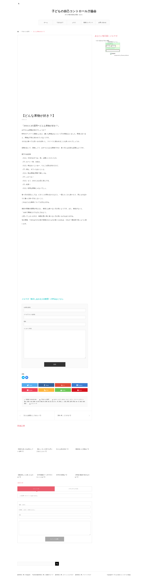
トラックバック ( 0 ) (73, 488)
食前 (81, 401)
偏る (25, 401)
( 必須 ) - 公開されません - (27, 509)
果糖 (41, 401)
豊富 (68, 401)
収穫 (28, 401)
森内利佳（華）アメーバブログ (83, 574)
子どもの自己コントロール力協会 (74, 11)
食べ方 (77, 401)
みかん (63, 399)
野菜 (74, 401)
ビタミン (81, 399)
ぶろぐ (74, 22)
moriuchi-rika (33, 399)
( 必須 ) (22, 504)
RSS (18, 3)
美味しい (61, 401)
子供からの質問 (25, 31)
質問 (71, 401)
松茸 (38, 401)
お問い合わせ (102, 22)
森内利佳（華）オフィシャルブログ (64, 574)
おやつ (55, 399)
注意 (52, 401)
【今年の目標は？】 (62, 475)
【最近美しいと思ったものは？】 (25, 476)
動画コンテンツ (88, 22)
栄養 (46, 401)
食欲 (25, 403)
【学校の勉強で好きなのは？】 (82, 476)
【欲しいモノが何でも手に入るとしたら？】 (44, 450)
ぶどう (59, 399)
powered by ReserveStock (121, 55)
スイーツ (76, 399)
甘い (55, 401)
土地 (31, 401)
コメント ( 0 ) (36, 488)
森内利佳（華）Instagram (23, 574)
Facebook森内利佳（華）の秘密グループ (42, 574)
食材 (84, 401)
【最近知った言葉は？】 (82, 449)
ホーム (46, 22)
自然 (65, 401)
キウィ (71, 399)
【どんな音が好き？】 (62, 449)
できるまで (60, 22)
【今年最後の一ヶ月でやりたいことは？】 (44, 476)
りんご (67, 399)
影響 (34, 401)
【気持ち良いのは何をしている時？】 (25, 450)
